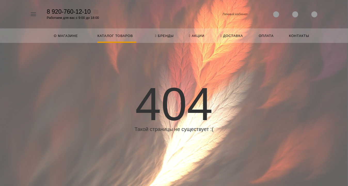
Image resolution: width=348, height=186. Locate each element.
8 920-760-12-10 (69, 11)
